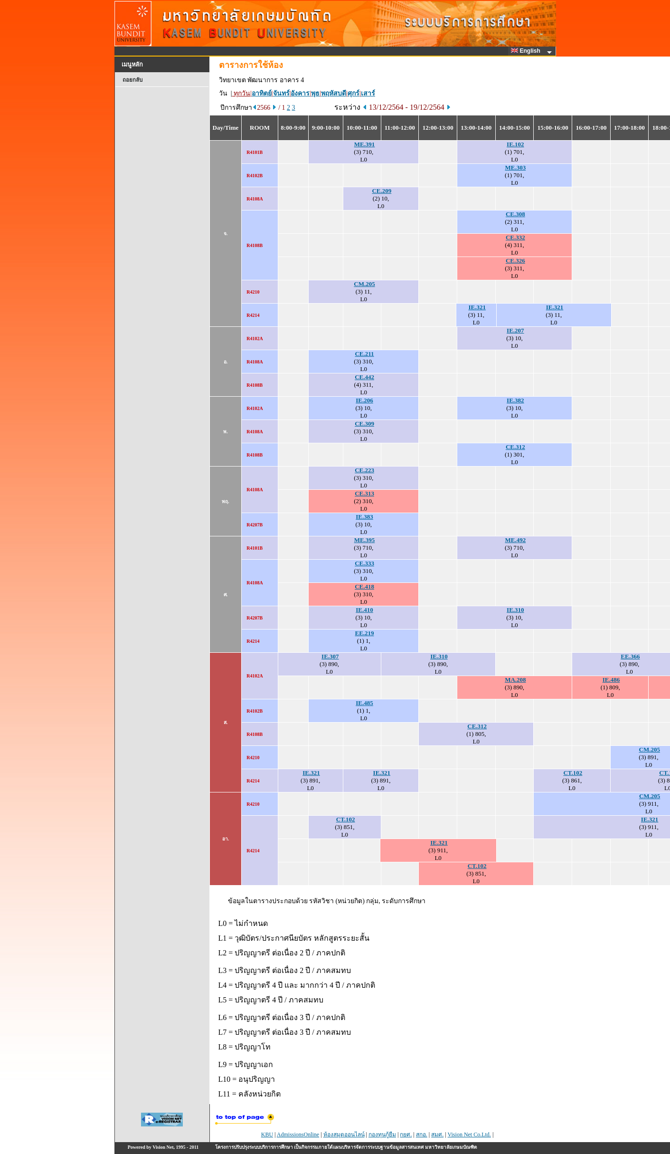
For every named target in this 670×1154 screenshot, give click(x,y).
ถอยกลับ (132, 80)
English (527, 51)
